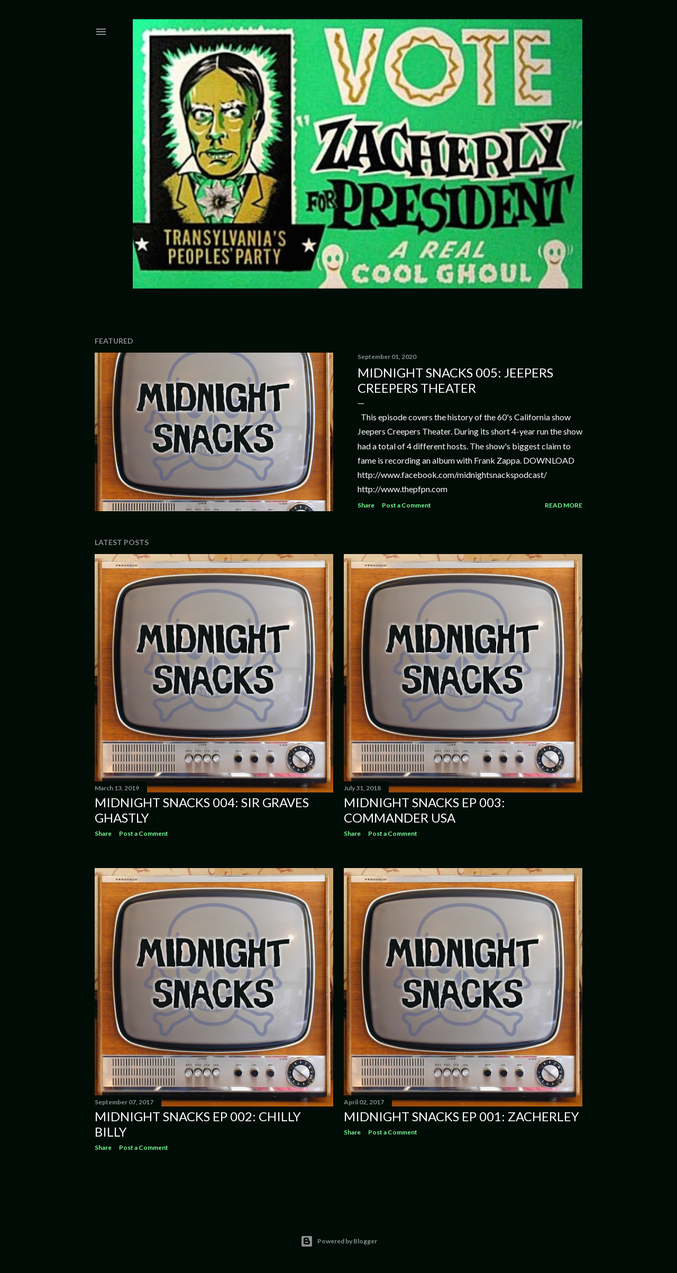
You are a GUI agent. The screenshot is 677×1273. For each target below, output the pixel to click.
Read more (563, 505)
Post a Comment (406, 505)
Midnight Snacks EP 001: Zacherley (461, 1116)
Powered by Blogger (338, 1241)
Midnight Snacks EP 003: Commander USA (424, 810)
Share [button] (366, 505)
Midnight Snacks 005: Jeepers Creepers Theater (455, 380)
